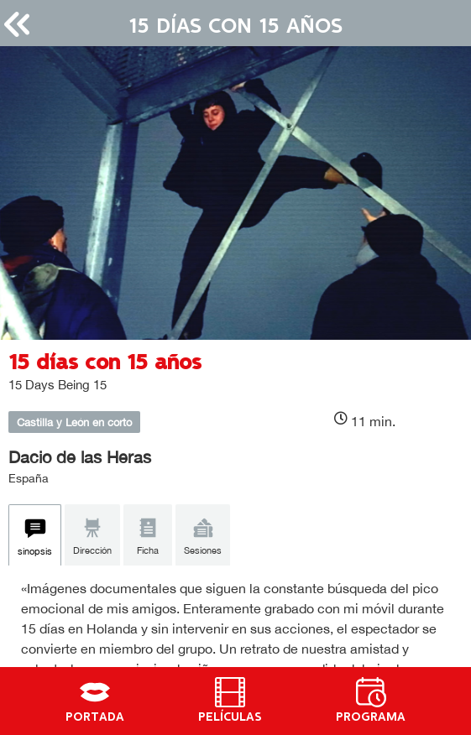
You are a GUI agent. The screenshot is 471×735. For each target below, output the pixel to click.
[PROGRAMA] (371, 692)
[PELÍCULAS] (230, 692)
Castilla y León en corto (74, 422)
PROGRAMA (371, 717)
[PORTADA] (95, 692)
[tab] (34, 535)
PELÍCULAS (230, 717)
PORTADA (94, 717)
